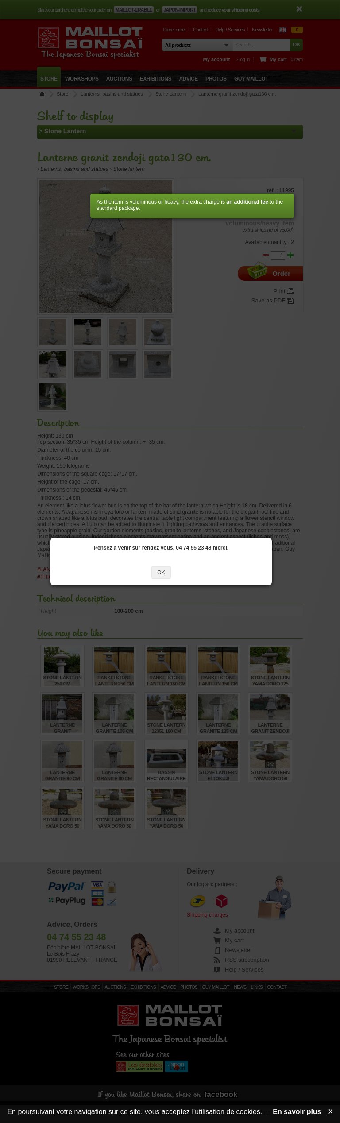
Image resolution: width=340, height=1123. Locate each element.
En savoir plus (297, 1111)
